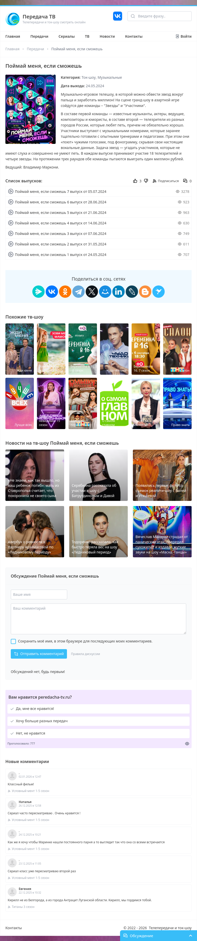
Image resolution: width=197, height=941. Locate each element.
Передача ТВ (39, 16)
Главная (12, 36)
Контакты (134, 36)
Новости (107, 36)
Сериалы (66, 36)
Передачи (39, 36)
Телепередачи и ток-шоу (170, 927)
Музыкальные (110, 77)
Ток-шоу (89, 77)
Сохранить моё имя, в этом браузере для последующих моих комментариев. (85, 641)
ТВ (87, 36)
